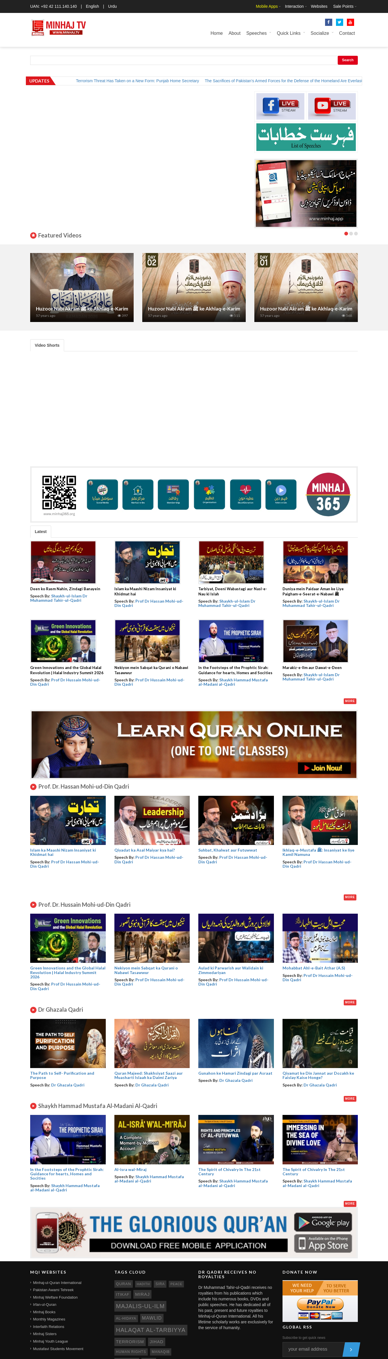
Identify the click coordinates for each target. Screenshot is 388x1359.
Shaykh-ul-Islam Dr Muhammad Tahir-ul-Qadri (58, 598)
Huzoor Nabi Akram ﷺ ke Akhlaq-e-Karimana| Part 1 (318, 309)
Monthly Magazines (49, 1319)
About (234, 33)
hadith (143, 1284)
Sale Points (343, 6)
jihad (157, 1341)
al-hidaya (126, 1318)
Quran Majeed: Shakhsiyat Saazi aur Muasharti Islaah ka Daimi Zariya (148, 1075)
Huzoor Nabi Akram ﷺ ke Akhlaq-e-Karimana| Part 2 (206, 309)
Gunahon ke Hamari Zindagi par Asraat (235, 1073)
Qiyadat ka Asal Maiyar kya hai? (144, 850)
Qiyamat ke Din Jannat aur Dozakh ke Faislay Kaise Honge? (318, 1075)
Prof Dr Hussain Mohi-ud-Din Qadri (65, 682)
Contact (347, 33)
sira (160, 1284)
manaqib (161, 1352)
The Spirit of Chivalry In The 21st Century (229, 1171)
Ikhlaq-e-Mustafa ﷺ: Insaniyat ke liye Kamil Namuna (318, 852)
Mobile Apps (267, 6)
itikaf (123, 1294)
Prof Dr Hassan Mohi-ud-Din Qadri (148, 603)
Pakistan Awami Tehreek (53, 1290)
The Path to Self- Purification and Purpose (62, 1075)
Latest (41, 531)
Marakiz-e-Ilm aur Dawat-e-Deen (312, 667)
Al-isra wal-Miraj (130, 1169)
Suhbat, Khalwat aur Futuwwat (227, 850)
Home (216, 33)
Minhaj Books (44, 1312)
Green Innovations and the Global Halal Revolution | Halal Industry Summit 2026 (67, 972)
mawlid (152, 1318)
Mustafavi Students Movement (58, 1349)
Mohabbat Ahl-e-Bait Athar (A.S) (314, 967)
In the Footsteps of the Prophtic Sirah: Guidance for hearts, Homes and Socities (67, 1174)
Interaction (294, 6)
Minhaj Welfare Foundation (55, 1297)
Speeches (256, 33)
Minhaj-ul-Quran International (57, 1283)
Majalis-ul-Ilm (140, 1306)
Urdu (112, 6)
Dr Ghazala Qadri (67, 1084)
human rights (131, 1352)
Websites (319, 6)
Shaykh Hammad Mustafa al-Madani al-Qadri (233, 682)
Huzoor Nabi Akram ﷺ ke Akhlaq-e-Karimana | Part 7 (94, 309)
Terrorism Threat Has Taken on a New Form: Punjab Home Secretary (143, 80)
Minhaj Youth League (50, 1341)
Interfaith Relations (48, 1327)
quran (123, 1284)
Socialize (320, 33)
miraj (142, 1294)
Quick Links (289, 33)
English (92, 6)
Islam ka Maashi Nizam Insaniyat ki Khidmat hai (63, 852)
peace (176, 1284)
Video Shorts (47, 345)
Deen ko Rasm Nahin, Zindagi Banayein (65, 588)
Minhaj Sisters (45, 1334)
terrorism (130, 1341)
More (350, 701)
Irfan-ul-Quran (44, 1304)
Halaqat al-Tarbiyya (151, 1330)
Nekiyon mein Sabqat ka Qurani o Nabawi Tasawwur (146, 970)
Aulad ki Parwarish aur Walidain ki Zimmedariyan (230, 970)
